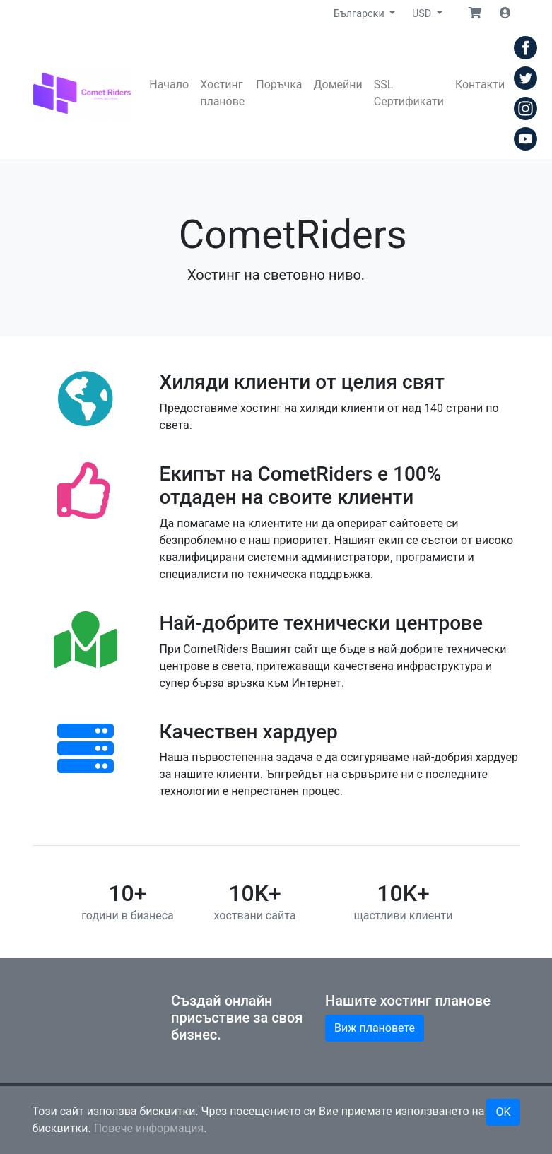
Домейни (338, 84)
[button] (475, 13)
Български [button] (360, 14)
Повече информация (149, 1128)
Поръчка (279, 84)
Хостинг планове (222, 93)
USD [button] (423, 14)
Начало (169, 84)
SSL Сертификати (409, 93)
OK (502, 1112)
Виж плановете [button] (374, 1028)
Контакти (480, 84)
